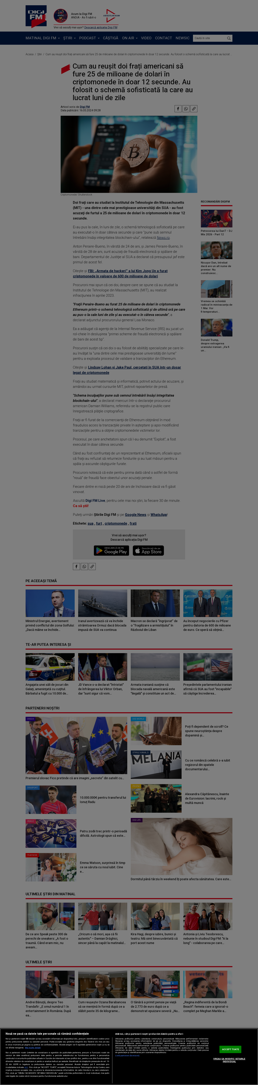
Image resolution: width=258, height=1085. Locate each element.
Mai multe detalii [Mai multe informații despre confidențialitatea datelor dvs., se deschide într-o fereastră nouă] (32, 1048)
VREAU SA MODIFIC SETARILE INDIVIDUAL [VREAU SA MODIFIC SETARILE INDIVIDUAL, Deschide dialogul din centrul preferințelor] (229, 1060)
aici (26, 1067)
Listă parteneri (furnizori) (127, 1055)
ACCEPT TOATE (230, 1049)
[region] (129, 1057)
